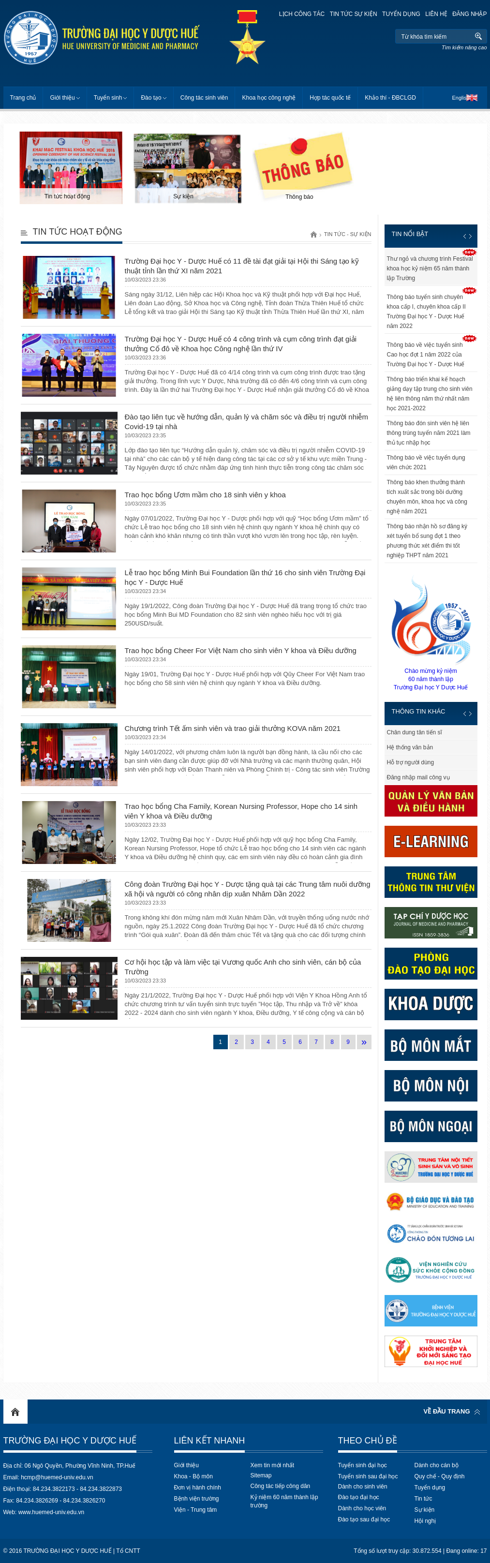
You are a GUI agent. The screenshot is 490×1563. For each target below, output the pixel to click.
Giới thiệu (62, 97)
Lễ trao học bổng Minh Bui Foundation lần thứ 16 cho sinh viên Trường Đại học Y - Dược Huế (245, 577)
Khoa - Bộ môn (193, 1476)
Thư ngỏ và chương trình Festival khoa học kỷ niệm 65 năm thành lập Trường (430, 268)
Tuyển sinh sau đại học (368, 1476)
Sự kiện (425, 1509)
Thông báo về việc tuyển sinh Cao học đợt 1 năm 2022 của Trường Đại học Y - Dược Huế (426, 355)
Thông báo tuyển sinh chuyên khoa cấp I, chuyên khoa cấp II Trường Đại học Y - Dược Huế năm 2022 (426, 311)
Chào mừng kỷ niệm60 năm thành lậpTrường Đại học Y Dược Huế (431, 632)
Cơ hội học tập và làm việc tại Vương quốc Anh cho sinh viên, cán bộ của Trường (243, 967)
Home (15, 1411)
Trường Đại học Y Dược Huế (69, 1440)
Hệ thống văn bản (410, 747)
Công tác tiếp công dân (281, 1486)
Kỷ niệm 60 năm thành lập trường (284, 1501)
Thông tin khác (418, 711)
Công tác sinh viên (204, 97)
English (460, 98)
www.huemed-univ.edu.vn (51, 1512)
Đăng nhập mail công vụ (418, 777)
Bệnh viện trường (196, 1498)
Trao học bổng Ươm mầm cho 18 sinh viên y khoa (205, 495)
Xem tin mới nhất (273, 1465)
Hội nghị (425, 1521)
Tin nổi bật (410, 234)
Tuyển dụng (401, 14)
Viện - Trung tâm (195, 1509)
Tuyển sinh (108, 97)
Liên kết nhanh (209, 1440)
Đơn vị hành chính (197, 1487)
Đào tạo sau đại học (364, 1519)
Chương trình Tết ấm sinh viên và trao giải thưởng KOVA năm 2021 (233, 728)
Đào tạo (151, 97)
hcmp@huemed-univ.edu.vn (57, 1477)
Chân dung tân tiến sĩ (414, 732)
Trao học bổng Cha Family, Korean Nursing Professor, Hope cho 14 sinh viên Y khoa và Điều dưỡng (241, 811)
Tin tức (423, 1498)
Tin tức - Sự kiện (347, 234)
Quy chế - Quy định (440, 1476)
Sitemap (261, 1475)
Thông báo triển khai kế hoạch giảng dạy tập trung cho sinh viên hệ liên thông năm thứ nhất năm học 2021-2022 (430, 394)
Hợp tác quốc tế (330, 97)
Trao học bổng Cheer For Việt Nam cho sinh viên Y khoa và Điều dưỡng (240, 650)
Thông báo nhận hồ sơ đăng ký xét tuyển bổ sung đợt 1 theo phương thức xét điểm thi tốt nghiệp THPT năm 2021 (427, 541)
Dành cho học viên (362, 1508)
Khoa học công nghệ (269, 97)
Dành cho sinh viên (362, 1486)
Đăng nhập (469, 14)
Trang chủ (23, 97)
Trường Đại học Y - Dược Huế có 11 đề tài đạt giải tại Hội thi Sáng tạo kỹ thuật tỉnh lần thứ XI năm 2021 (242, 266)
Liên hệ (436, 14)
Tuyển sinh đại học (362, 1465)
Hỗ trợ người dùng (410, 762)
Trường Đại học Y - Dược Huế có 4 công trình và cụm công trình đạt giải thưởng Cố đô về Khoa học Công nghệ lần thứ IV (241, 344)
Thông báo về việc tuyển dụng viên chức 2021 (426, 462)
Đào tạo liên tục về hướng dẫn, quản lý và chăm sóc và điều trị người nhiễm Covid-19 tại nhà (246, 422)
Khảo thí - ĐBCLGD (390, 97)
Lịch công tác (302, 14)
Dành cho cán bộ (437, 1465)
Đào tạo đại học (358, 1497)
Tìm (478, 36)
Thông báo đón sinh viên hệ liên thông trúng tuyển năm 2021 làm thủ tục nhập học (429, 433)
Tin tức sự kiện (353, 14)
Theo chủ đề (367, 1440)
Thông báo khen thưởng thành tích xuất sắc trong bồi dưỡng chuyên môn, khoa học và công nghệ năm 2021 (427, 497)
